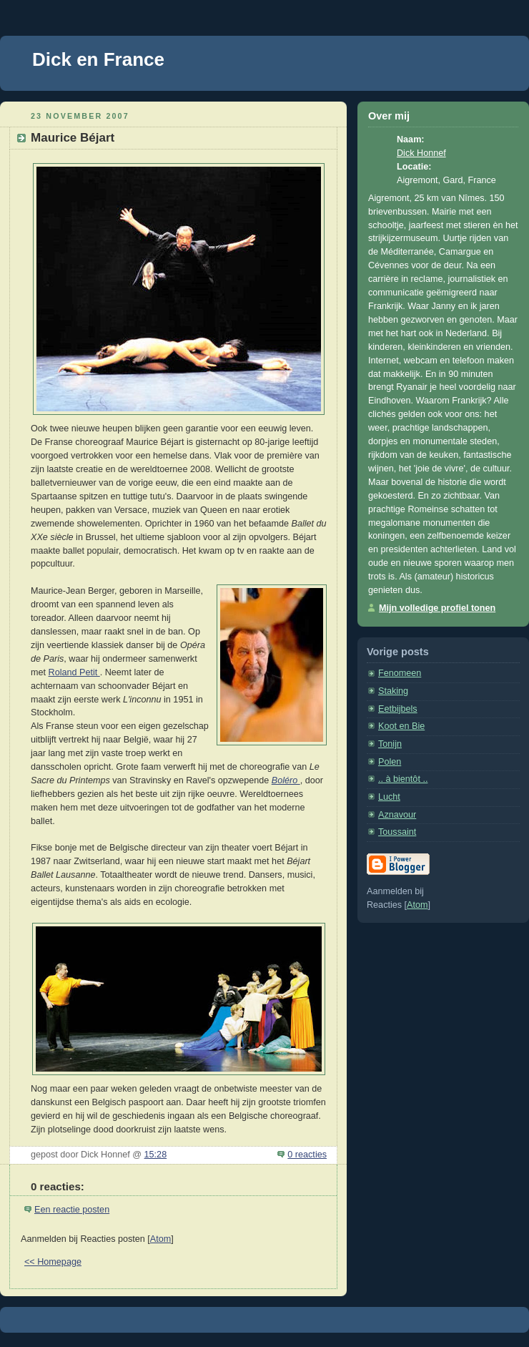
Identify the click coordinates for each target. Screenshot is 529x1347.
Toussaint (397, 832)
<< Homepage (52, 1262)
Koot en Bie (401, 726)
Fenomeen (399, 673)
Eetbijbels (397, 709)
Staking (393, 691)
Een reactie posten (71, 1210)
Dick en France (98, 59)
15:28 (155, 1155)
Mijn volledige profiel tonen (437, 608)
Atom (160, 1239)
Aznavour (397, 815)
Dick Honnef (421, 153)
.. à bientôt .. (402, 779)
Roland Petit (74, 672)
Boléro (286, 780)
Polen (389, 762)
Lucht (389, 797)
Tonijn (390, 744)
